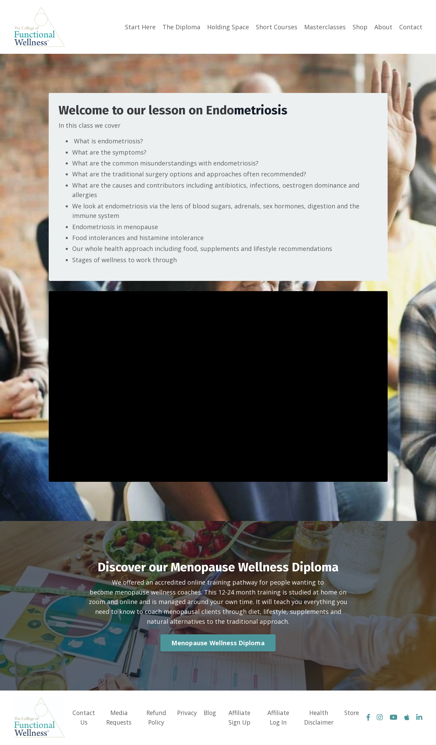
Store (352, 713)
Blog (210, 713)
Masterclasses (325, 27)
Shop (360, 27)
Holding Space (228, 27)
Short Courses (276, 27)
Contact (410, 27)
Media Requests (117, 718)
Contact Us (83, 718)
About (383, 27)
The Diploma (181, 27)
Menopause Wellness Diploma (218, 643)
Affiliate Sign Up (240, 718)
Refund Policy (154, 718)
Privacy (186, 713)
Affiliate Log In (278, 718)
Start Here (140, 27)
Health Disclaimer (318, 718)
